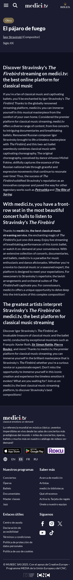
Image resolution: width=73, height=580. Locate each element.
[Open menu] (6, 5)
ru (36, 459)
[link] (12, 451)
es (21, 459)
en (13, 459)
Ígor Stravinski (12, 37)
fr (28, 459)
